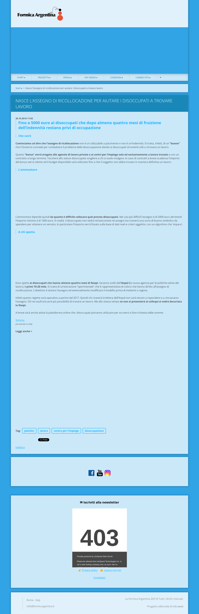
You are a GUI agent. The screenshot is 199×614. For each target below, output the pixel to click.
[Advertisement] (99, 50)
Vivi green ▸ (91, 77)
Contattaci (99, 577)
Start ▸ (21, 77)
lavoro (44, 430)
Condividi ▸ (116, 77)
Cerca (180, 9)
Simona (20, 320)
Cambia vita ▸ (143, 77)
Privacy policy (90, 570)
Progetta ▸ (44, 77)
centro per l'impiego (66, 430)
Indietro (20, 447)
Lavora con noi (112, 570)
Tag (18, 430)
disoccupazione (94, 430)
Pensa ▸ (67, 77)
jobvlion (29, 430)
